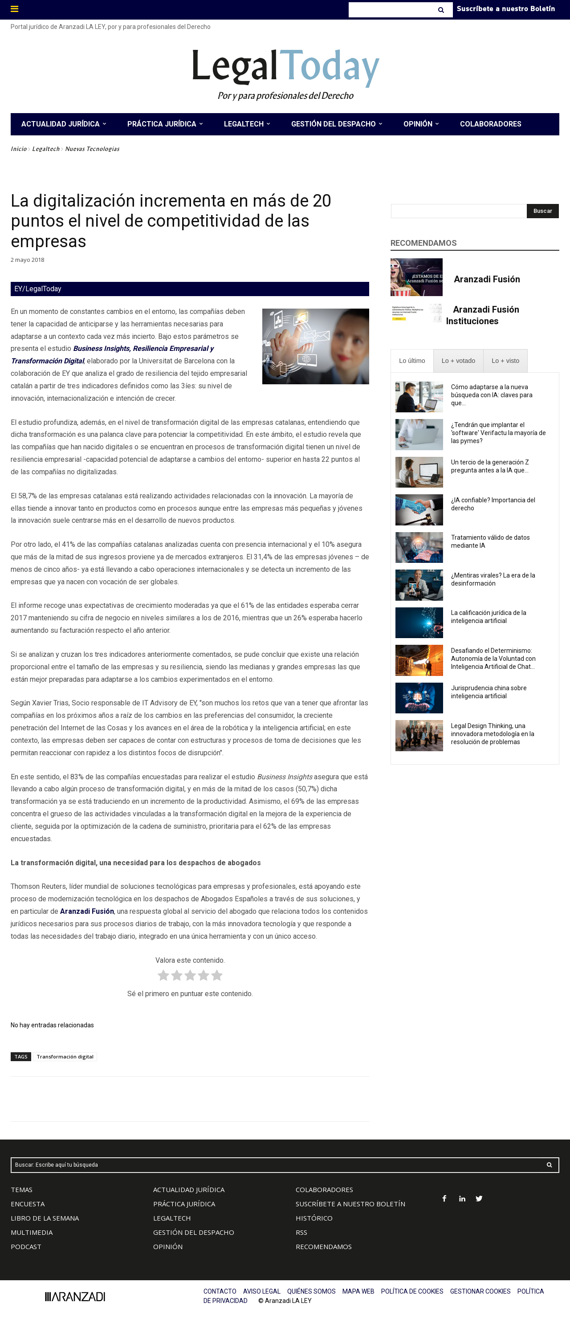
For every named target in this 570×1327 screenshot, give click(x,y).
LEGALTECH (172, 1217)
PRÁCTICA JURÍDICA (184, 1203)
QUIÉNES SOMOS (311, 1291)
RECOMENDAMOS (324, 1246)
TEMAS (22, 1189)
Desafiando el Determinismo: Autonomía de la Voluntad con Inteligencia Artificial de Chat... (493, 658)
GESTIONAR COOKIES (480, 1291)
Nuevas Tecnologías (92, 149)
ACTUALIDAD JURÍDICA (188, 1189)
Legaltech (46, 149)
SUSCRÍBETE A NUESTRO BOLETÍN (350, 1203)
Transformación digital (65, 1056)
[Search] (442, 10)
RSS (301, 1232)
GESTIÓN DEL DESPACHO (193, 1232)
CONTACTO (220, 1291)
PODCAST (26, 1246)
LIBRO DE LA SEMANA (45, 1217)
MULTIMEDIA (32, 1232)
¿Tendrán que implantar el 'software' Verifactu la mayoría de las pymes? (498, 432)
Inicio (19, 149)
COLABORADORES (324, 1189)
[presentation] (412, 361)
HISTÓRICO (314, 1217)
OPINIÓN (168, 1246)
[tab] (412, 361)
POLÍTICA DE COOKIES (412, 1291)
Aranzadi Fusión (487, 279)
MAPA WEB (358, 1291)
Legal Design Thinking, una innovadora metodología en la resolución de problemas (492, 733)
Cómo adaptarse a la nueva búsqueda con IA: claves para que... (492, 395)
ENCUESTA (28, 1203)
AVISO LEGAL (262, 1291)
